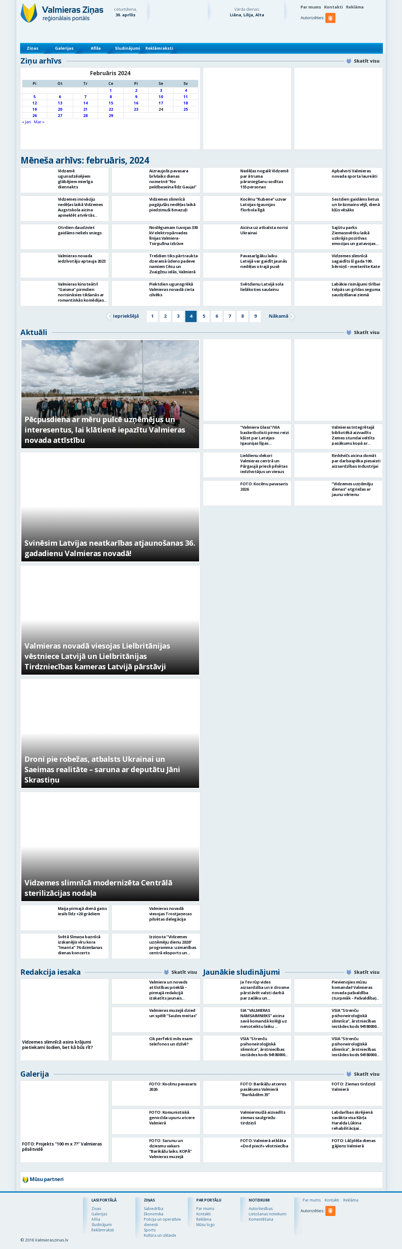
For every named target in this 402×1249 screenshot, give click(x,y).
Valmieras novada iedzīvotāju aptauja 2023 (82, 258)
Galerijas (64, 48)
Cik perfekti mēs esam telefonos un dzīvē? (171, 1041)
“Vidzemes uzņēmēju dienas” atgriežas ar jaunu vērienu (352, 489)
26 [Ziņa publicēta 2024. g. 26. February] (34, 115)
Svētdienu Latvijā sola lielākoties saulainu (261, 286)
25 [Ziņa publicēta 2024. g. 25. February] (185, 109)
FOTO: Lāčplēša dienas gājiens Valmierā (354, 1143)
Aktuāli (33, 332)
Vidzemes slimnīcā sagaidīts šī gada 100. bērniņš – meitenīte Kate (356, 261)
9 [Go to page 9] (255, 316)
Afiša (96, 48)
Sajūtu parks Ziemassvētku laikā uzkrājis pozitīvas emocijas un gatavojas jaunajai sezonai (354, 238)
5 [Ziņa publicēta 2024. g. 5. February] (34, 96)
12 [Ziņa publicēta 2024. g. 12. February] (34, 103)
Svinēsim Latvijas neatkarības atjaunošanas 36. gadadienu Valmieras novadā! (109, 548)
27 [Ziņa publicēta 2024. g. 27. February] (60, 115)
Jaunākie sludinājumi (241, 972)
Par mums (311, 7)
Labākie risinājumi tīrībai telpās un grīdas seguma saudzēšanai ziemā (356, 289)
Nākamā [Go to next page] (278, 316)
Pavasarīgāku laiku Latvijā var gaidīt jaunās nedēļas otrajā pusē (263, 261)
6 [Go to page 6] (216, 316)
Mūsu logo (205, 1224)
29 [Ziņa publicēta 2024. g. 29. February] (111, 115)
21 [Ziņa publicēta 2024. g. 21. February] (85, 109)
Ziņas (32, 48)
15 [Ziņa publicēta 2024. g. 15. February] (111, 103)
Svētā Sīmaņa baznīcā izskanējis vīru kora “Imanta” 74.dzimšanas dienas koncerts (80, 945)
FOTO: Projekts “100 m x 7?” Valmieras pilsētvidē (62, 1146)
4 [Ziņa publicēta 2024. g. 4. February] (186, 90)
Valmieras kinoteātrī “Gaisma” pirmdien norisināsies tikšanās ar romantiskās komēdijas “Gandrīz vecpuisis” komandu (81, 297)
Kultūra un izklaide (160, 1235)
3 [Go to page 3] (178, 316)
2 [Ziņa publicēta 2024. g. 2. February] (136, 90)
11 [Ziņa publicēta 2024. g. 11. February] (185, 96)
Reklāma (355, 7)
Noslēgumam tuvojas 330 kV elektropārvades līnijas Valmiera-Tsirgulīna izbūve (173, 235)
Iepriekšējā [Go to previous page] (126, 316)
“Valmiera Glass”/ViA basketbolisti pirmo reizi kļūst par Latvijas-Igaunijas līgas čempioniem (264, 437)
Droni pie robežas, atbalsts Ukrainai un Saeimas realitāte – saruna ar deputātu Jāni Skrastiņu (102, 769)
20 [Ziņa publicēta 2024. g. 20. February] (60, 109)
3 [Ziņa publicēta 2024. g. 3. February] (161, 90)
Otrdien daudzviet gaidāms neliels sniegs (80, 230)
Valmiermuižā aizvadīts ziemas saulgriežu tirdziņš (262, 1117)
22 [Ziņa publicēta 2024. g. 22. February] (111, 109)
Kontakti (333, 7)
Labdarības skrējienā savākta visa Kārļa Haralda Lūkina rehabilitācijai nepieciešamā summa (352, 1122)
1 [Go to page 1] (152, 316)
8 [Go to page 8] (242, 316)
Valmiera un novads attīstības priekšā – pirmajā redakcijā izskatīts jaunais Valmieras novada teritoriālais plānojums (172, 995)
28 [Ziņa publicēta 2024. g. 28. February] (85, 115)
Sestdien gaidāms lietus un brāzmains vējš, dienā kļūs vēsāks (356, 204)
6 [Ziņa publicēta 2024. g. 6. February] (60, 96)
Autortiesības (261, 1208)
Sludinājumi (127, 48)
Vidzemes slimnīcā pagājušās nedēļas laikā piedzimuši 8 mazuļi (172, 204)
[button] (331, 30)
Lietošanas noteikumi (267, 1214)
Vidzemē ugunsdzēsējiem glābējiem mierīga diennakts (75, 179)
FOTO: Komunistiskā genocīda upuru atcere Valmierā (172, 1117)
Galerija (34, 1073)
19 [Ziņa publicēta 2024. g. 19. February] (34, 109)
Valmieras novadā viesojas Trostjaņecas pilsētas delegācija (170, 914)
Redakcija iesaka (50, 972)
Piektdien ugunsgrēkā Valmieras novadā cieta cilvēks (171, 289)
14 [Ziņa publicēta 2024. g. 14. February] (85, 103)
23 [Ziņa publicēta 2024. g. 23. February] (136, 109)
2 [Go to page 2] (165, 316)
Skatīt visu (366, 61)
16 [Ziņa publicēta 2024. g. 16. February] (136, 103)
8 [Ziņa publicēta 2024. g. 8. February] (111, 96)
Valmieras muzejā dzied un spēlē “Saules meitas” (173, 1012)
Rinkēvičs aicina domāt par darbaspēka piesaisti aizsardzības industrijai (356, 461)
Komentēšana (261, 1219)
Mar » (39, 122)
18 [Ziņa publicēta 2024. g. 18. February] (185, 103)
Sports (149, 1230)
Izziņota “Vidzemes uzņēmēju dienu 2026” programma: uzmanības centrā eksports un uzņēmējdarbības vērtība (172, 950)
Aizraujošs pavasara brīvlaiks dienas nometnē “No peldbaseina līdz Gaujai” (173, 179)
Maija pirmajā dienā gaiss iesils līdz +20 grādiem (82, 911)
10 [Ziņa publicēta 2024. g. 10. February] (161, 96)
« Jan (26, 122)
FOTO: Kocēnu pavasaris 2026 (264, 486)
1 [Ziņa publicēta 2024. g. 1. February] (111, 90)
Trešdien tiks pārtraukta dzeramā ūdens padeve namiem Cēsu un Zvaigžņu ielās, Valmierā (173, 264)
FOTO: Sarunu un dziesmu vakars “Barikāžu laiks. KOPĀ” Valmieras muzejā (170, 1148)
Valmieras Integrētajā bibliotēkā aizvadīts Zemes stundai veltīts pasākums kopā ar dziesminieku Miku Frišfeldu (353, 440)
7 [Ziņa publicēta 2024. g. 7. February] (85, 96)
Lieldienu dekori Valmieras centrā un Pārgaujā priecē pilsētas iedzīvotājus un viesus (263, 463)
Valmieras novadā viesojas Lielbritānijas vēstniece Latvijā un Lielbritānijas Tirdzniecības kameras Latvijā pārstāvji (97, 656)
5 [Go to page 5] (204, 316)
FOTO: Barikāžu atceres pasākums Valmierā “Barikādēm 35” (263, 1089)
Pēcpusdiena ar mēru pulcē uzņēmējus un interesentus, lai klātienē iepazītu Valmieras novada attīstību (104, 429)
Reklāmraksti (159, 48)
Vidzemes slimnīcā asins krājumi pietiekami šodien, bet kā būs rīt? (57, 1044)
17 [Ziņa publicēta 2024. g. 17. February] (161, 103)
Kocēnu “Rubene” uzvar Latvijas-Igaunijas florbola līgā (263, 204)
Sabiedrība (153, 1208)
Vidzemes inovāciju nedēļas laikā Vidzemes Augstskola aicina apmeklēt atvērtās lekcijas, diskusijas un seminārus (80, 212)
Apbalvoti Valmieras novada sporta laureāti (354, 173)
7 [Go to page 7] (229, 316)
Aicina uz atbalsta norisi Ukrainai (264, 230)
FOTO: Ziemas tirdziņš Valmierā (353, 1086)
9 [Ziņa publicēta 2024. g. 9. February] (136, 96)
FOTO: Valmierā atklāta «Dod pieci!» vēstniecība (264, 1143)
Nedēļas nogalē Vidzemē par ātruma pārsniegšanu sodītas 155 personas (264, 179)
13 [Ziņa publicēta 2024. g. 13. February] (60, 103)
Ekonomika (153, 1214)
